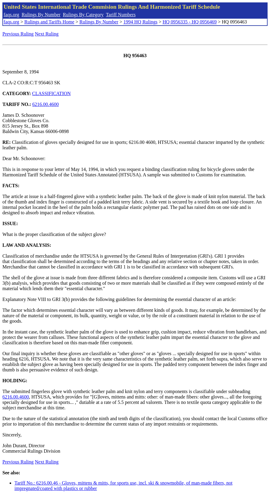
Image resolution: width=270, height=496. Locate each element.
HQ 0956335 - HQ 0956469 (189, 21)
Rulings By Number (41, 14)
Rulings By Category (83, 14)
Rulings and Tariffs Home (49, 21)
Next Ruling (47, 33)
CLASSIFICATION (51, 93)
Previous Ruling (18, 33)
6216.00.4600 (45, 104)
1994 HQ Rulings (141, 21)
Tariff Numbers (121, 14)
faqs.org (11, 14)
